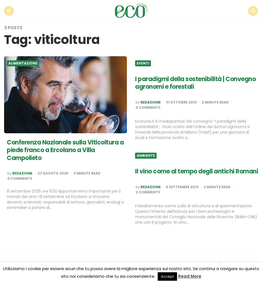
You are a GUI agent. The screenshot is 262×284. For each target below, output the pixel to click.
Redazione (22, 173)
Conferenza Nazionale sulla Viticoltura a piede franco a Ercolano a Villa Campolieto (65, 150)
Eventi (143, 63)
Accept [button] (167, 276)
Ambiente (146, 156)
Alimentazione (22, 63)
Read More (189, 276)
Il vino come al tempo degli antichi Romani (196, 171)
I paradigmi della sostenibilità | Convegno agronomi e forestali (195, 83)
